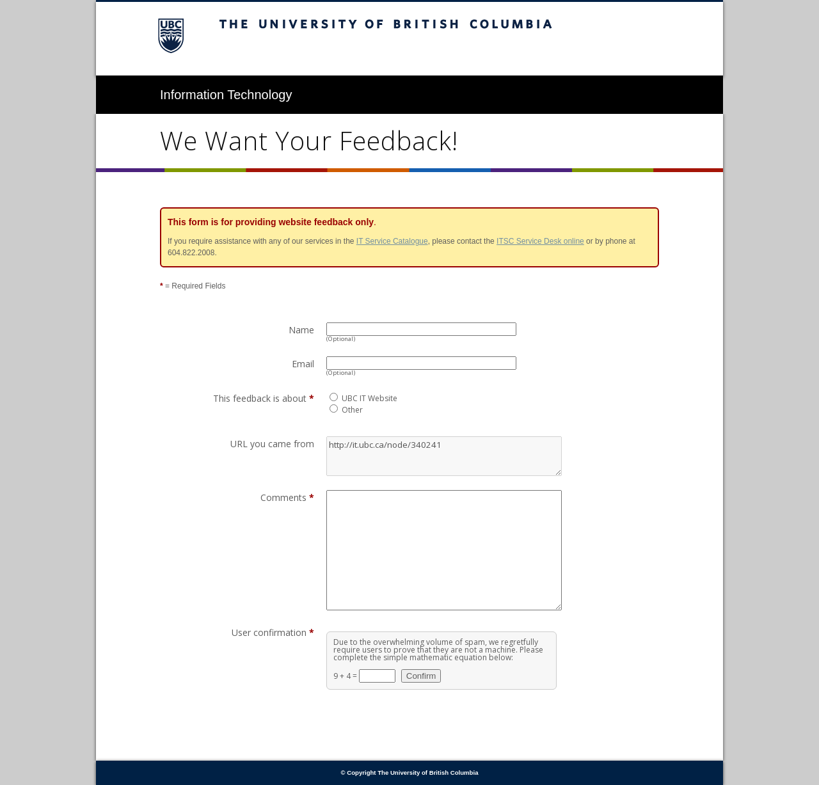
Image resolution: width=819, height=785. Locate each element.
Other (352, 409)
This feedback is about (263, 398)
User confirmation (273, 632)
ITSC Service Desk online (540, 241)
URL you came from (272, 444)
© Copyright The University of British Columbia (410, 772)
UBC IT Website (369, 398)
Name (301, 330)
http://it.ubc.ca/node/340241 (444, 456)
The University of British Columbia (409, 38)
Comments (287, 497)
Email (303, 364)
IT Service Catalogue (392, 241)
